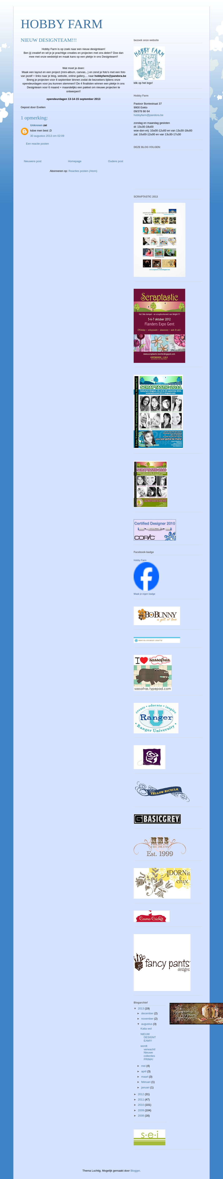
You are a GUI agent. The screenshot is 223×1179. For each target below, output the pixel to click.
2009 (141, 1110)
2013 (141, 1008)
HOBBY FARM (62, 24)
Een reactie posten (37, 143)
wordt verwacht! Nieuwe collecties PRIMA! (147, 1052)
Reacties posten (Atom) (83, 171)
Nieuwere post (32, 161)
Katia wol (146, 1028)
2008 (141, 1115)
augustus (147, 1024)
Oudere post (115, 161)
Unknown (36, 125)
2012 (141, 1094)
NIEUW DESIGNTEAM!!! (148, 1037)
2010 (141, 1104)
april (144, 1071)
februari (146, 1082)
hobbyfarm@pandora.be (148, 115)
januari (145, 1087)
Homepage (75, 161)
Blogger (135, 1170)
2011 (141, 1099)
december (147, 1013)
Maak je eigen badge (144, 594)
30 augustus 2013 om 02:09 (47, 135)
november (147, 1018)
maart (145, 1076)
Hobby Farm (140, 560)
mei (144, 1065)
